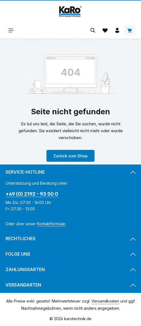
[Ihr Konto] (117, 30)
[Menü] (11, 30)
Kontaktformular (51, 223)
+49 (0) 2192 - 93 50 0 (32, 194)
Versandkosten (105, 301)
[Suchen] (92, 30)
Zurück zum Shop (70, 155)
